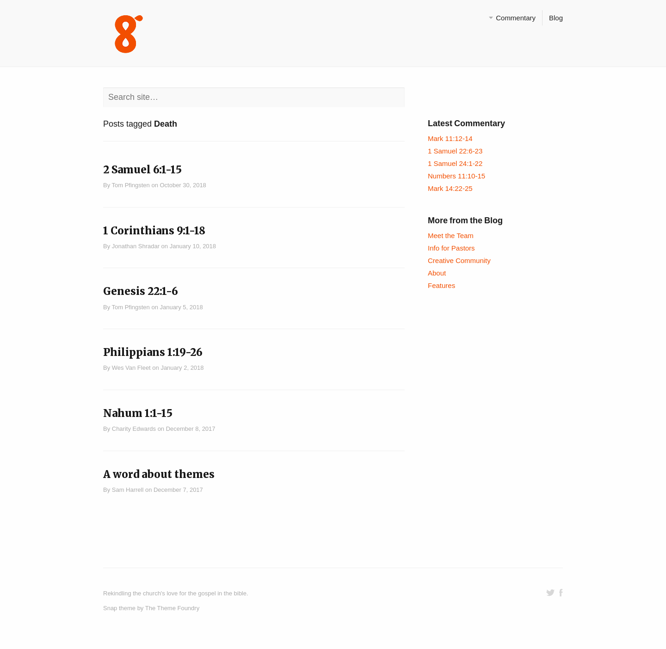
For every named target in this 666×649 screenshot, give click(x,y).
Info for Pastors (451, 248)
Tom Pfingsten (131, 185)
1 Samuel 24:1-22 (455, 163)
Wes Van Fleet (131, 367)
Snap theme (119, 608)
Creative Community (459, 260)
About (437, 273)
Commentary (516, 18)
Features (441, 285)
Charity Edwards (134, 428)
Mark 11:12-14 (450, 138)
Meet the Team (451, 235)
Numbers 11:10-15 (456, 176)
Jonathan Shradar (136, 246)
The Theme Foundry (172, 608)
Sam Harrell (128, 489)
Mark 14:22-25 (450, 188)
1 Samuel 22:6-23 (455, 151)
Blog (556, 18)
